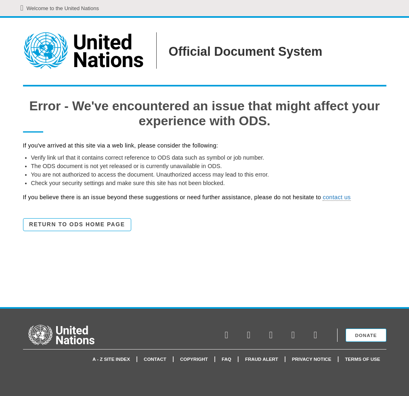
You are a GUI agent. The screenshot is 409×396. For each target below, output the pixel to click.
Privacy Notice (311, 359)
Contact (155, 359)
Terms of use (362, 359)
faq (226, 359)
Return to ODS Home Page (77, 224)
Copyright (194, 359)
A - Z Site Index (111, 359)
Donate (366, 335)
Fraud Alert (261, 359)
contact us (336, 197)
